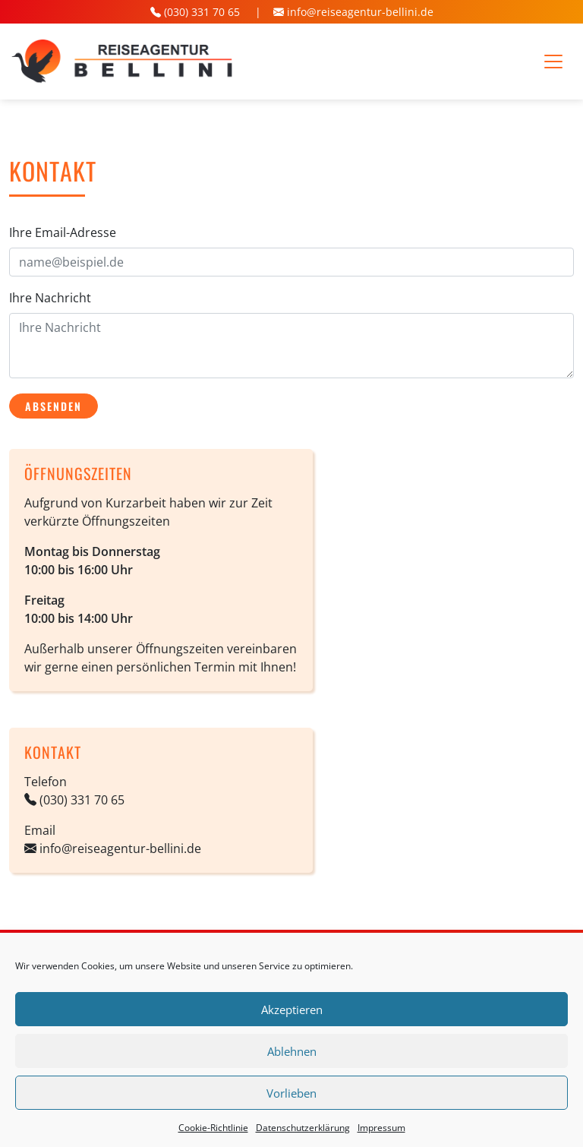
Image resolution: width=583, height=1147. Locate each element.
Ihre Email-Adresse (62, 232)
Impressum (381, 1127)
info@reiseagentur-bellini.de (360, 12)
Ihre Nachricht (50, 297)
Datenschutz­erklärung (303, 1127)
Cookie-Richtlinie (213, 1127)
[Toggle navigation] (553, 61)
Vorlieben (291, 1093)
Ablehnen (292, 1051)
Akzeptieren (292, 1009)
